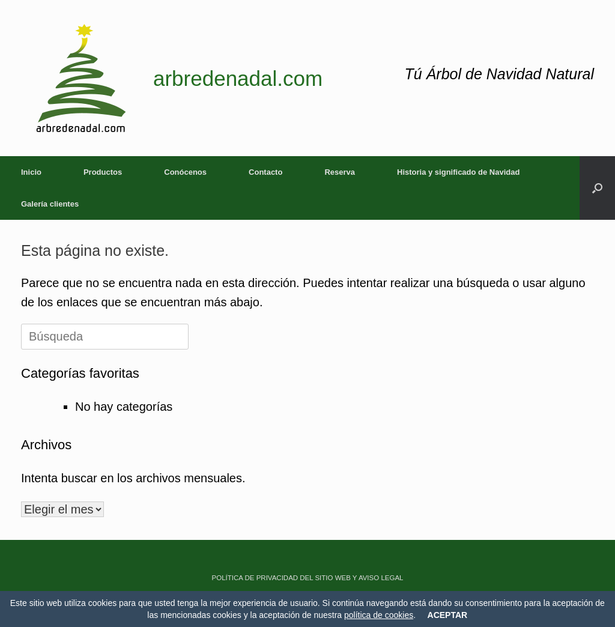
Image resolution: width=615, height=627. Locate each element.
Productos (102, 172)
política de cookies (378, 615)
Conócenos (185, 172)
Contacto (265, 172)
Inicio (31, 172)
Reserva (339, 172)
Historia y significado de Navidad (458, 172)
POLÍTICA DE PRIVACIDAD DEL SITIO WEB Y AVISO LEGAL (308, 577)
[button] (597, 188)
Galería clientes (50, 203)
